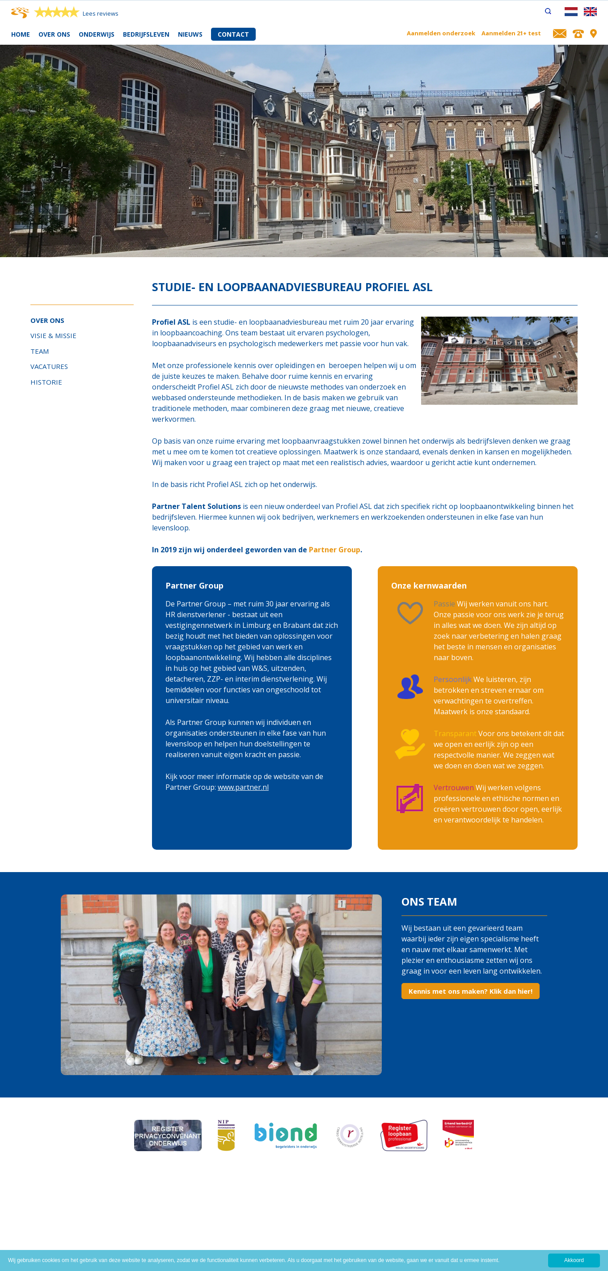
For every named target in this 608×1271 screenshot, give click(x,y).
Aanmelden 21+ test (511, 33)
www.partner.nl (243, 787)
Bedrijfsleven (146, 34)
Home (20, 34)
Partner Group (334, 550)
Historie (46, 381)
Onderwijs (96, 34)
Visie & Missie (53, 335)
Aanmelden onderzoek (441, 33)
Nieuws (190, 34)
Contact (233, 34)
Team (39, 351)
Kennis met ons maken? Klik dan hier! (470, 991)
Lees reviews (100, 13)
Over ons (54, 34)
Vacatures (49, 366)
